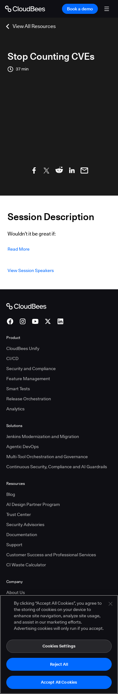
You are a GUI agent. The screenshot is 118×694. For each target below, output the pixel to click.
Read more (19, 249)
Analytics (15, 408)
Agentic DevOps (22, 446)
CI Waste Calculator (26, 564)
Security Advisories (25, 524)
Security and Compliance (31, 368)
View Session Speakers (31, 270)
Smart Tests (18, 388)
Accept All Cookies (59, 682)
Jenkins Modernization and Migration (42, 436)
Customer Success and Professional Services (51, 554)
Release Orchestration (28, 398)
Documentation (21, 534)
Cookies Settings (59, 646)
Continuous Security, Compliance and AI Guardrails (56, 466)
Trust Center (18, 514)
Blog (10, 494)
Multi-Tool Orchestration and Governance (47, 456)
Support (14, 544)
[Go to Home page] (25, 9)
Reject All (59, 664)
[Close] (110, 604)
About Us (15, 592)
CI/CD (12, 358)
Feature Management (28, 378)
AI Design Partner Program (33, 504)
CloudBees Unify (22, 348)
